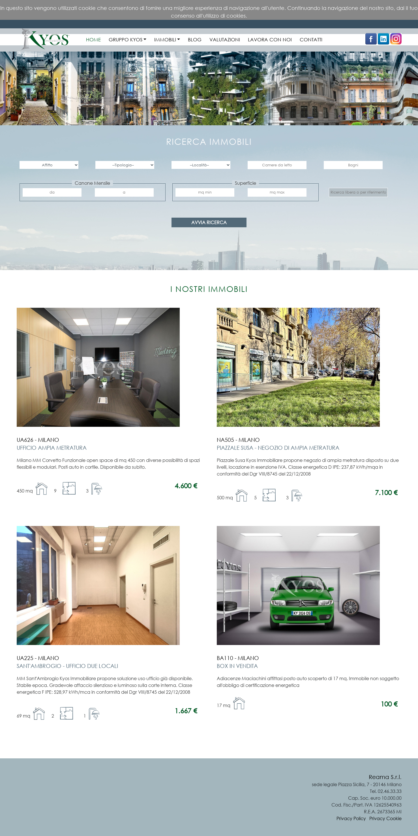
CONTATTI (311, 40)
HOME (93, 40)
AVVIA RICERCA (209, 222)
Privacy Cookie (385, 818)
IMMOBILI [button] (165, 40)
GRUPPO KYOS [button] (125, 40)
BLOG (195, 40)
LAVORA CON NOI (270, 40)
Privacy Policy (351, 818)
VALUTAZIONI (224, 40)
